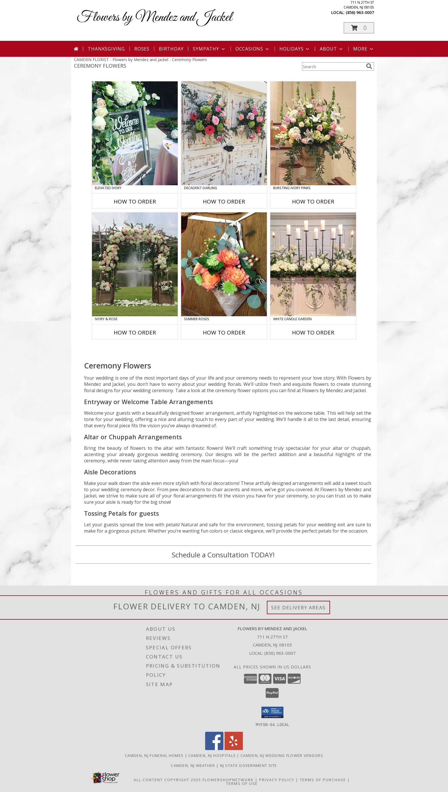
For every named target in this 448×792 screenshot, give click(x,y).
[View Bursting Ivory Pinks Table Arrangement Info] (313, 133)
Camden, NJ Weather (193, 765)
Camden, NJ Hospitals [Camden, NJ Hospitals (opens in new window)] (212, 755)
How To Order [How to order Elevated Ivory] (135, 201)
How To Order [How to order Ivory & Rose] (135, 332)
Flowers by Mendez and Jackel (154, 18)
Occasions (252, 49)
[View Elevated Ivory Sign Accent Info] (135, 133)
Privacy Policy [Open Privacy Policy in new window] (276, 779)
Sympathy (209, 49)
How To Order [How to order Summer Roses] (224, 332)
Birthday (171, 49)
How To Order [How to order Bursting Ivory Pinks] (313, 201)
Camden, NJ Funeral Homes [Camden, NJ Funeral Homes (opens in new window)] (154, 755)
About (332, 49)
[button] (359, 27)
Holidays (294, 49)
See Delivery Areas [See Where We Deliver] (298, 607)
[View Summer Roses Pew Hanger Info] (224, 264)
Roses (141, 49)
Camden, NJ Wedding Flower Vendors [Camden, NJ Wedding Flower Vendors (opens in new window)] (282, 755)
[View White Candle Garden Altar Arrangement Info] (313, 264)
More (363, 49)
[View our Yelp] (234, 748)
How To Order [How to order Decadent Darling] (224, 201)
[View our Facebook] (214, 748)
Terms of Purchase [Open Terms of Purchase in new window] (323, 779)
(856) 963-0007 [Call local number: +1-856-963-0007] (360, 12)
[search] (369, 66)
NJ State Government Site (248, 765)
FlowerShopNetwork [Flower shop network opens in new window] (228, 779)
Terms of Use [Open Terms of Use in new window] (242, 783)
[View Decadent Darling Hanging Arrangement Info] (224, 133)
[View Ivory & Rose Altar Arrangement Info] (135, 264)
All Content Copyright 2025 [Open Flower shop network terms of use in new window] (167, 779)
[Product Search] (332, 66)
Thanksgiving (106, 49)
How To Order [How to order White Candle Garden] (313, 332)
